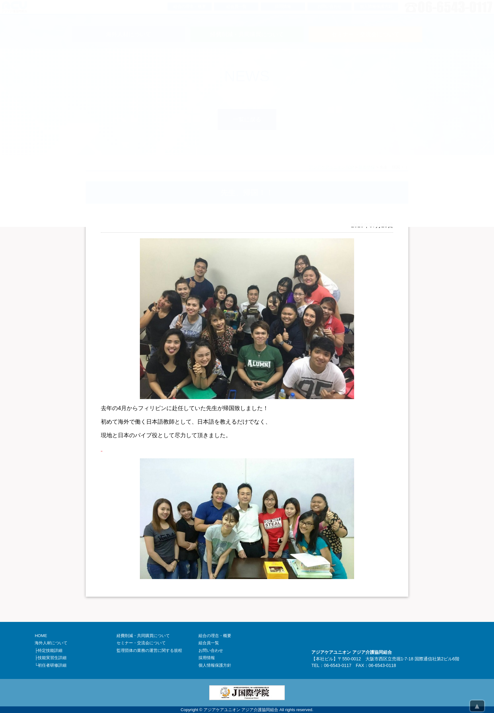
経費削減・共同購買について (143, 635)
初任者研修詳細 (52, 665)
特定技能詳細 (50, 650)
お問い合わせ (210, 650)
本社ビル (324, 658)
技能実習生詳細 (52, 657)
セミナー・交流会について (141, 643)
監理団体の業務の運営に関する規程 (149, 650)
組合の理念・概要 (214, 635)
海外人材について (51, 643)
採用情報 (206, 657)
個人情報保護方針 (214, 665)
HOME (41, 635)
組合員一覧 (208, 643)
